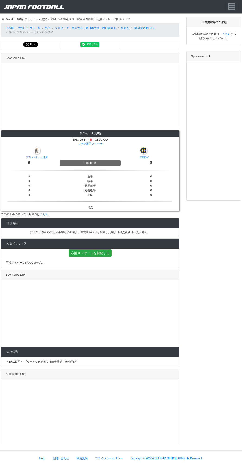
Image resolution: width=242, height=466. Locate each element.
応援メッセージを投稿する (90, 253)
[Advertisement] (89, 95)
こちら (44, 214)
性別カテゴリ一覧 (29, 28)
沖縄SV (144, 157)
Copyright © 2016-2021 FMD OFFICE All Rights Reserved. (166, 458)
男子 (48, 28)
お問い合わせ (60, 458)
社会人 (125, 28)
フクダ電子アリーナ (90, 143)
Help (42, 458)
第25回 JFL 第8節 (91, 133)
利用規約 (82, 458)
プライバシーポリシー (109, 458)
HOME (9, 28)
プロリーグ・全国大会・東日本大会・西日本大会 (85, 28)
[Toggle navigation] (231, 6)
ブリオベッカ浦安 (37, 157)
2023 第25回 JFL (144, 28)
